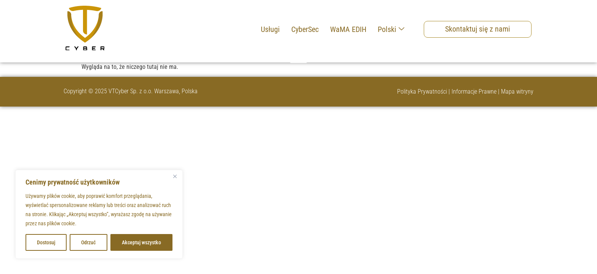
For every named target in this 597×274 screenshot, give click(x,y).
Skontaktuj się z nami (477, 28)
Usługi (270, 29)
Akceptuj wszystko (141, 242)
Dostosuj (46, 242)
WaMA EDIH (348, 29)
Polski (391, 29)
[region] (99, 214)
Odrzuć (88, 242)
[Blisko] (174, 176)
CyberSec (305, 29)
